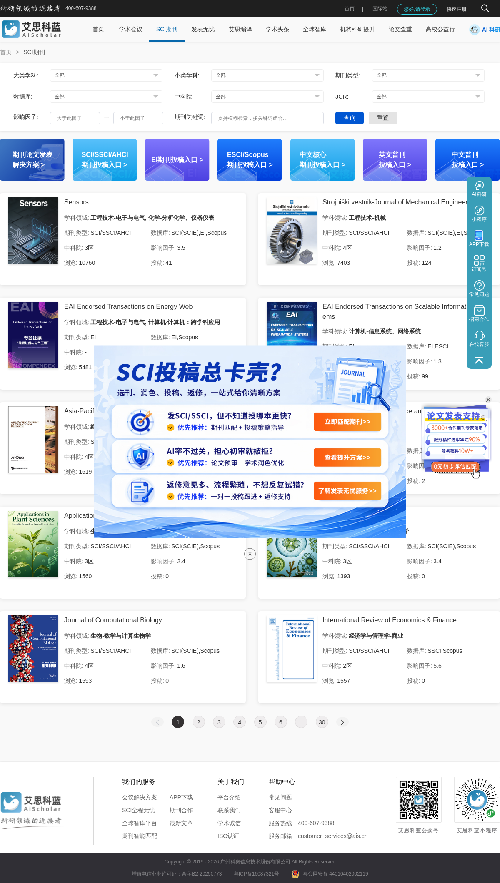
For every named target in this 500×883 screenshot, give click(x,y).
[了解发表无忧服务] (347, 491)
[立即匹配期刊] (347, 422)
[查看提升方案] (347, 457)
